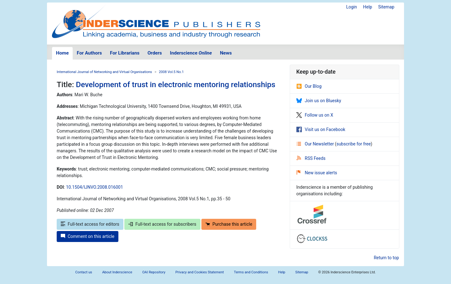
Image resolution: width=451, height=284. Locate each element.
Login (351, 6)
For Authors (89, 53)
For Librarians (124, 53)
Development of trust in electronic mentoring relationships (175, 84)
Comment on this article (87, 236)
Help (367, 6)
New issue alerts (317, 172)
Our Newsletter (316, 143)
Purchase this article (228, 224)
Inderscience (191, 53)
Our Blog (309, 86)
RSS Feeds (311, 158)
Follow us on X (314, 115)
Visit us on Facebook (320, 129)
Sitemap (386, 6)
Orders (155, 53)
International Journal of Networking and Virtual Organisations (104, 72)
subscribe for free (353, 143)
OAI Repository (153, 272)
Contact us (83, 272)
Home (62, 53)
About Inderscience (117, 272)
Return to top (386, 257)
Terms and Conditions (251, 272)
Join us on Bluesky (318, 100)
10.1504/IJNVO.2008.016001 (94, 187)
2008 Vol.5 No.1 (171, 72)
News (226, 53)
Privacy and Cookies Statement (199, 272)
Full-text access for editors (90, 224)
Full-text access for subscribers (162, 224)
